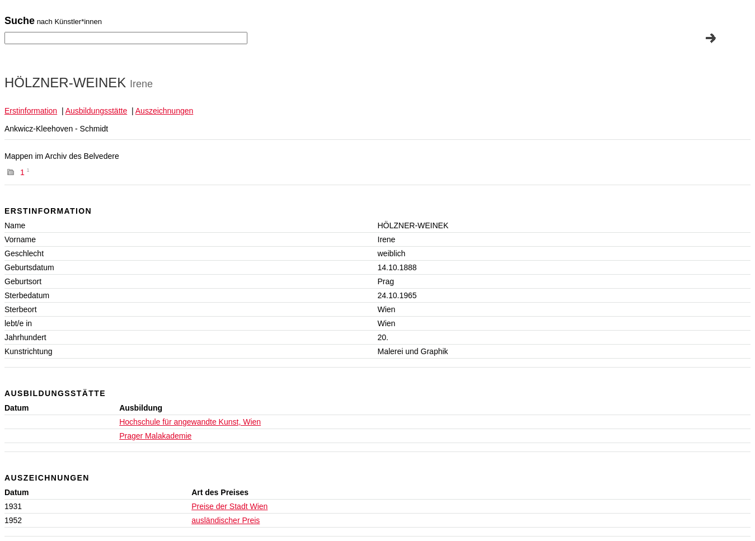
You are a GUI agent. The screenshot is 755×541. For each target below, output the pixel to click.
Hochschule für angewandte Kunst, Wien (190, 421)
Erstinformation (30, 110)
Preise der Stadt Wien (229, 506)
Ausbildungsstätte (96, 110)
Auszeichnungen (164, 110)
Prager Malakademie (155, 435)
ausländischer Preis (225, 520)
